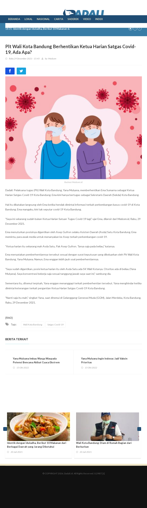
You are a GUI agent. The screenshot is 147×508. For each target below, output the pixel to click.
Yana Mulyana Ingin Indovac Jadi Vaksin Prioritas (104, 360)
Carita (58, 19)
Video (87, 19)
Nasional (43, 19)
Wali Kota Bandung (32, 324)
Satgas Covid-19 (55, 324)
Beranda (14, 19)
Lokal (28, 19)
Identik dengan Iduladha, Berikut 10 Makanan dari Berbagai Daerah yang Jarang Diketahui (36, 444)
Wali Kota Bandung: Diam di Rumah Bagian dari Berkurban (104, 444)
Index (99, 19)
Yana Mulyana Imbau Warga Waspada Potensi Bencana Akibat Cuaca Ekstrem (36, 360)
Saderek (73, 19)
